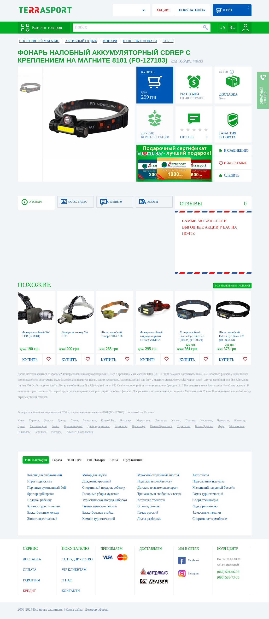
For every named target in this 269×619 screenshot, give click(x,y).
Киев (21, 420)
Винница (160, 420)
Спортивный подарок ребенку (103, 487)
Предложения (132, 460)
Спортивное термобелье (210, 519)
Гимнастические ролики (99, 506)
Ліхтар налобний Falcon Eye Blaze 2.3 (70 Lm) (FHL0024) (192, 336)
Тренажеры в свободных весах (159, 494)
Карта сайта (74, 609)
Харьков (34, 420)
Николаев (125, 420)
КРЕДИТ (29, 591)
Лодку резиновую (205, 506)
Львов (74, 420)
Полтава (191, 420)
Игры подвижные (39, 481)
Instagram (188, 573)
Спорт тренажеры (205, 500)
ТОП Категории (36, 460)
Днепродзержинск (99, 426)
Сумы (21, 426)
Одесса (48, 420)
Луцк (221, 426)
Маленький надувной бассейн (214, 487)
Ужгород (56, 432)
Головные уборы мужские (100, 494)
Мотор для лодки (94, 475)
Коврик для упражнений (44, 475)
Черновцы (121, 426)
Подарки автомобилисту (154, 481)
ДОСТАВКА (32, 559)
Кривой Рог (108, 420)
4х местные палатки (207, 512)
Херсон (176, 420)
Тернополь (183, 426)
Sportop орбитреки (40, 494)
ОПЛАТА (30, 570)
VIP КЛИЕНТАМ (74, 570)
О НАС (67, 580)
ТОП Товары (96, 460)
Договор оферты (96, 609)
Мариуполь (143, 420)
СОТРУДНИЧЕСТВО (77, 559)
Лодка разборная (149, 519)
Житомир (240, 420)
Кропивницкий (73, 426)
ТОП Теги (74, 460)
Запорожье (89, 420)
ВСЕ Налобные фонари (232, 285)
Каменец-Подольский (80, 432)
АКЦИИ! (162, 10)
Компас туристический (98, 519)
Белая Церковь (204, 426)
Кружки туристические (43, 506)
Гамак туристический (208, 494)
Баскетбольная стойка (97, 512)
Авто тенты (201, 475)
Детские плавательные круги (158, 487)
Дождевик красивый (96, 481)
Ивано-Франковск (161, 426)
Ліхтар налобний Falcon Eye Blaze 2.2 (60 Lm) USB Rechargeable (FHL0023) (231, 340)
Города (57, 460)
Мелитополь (236, 426)
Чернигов (206, 420)
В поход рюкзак (148, 506)
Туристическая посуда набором (104, 500)
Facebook (188, 560)
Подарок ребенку (39, 500)
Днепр (61, 420)
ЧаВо (114, 460)
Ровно (55, 426)
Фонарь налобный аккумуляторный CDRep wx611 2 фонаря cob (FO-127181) (151, 340)
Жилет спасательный (42, 519)
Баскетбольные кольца (43, 512)
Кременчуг (138, 426)
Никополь (24, 432)
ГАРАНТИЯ (31, 580)
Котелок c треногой (151, 500)
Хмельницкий (38, 426)
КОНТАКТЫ (71, 591)
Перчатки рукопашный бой (46, 487)
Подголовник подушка (209, 481)
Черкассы (223, 420)
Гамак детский (147, 512)
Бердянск (40, 432)
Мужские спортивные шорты (158, 475)
